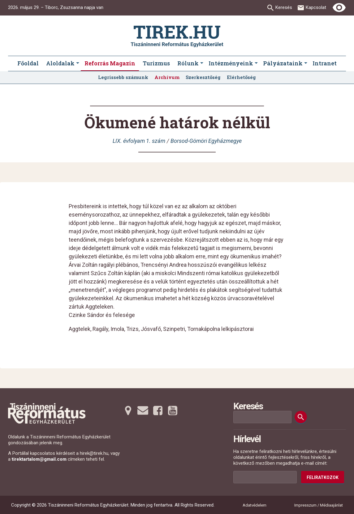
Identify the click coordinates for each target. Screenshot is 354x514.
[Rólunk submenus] (202, 63)
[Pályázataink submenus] (306, 63)
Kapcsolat (316, 7)
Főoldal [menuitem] (28, 63)
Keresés (283, 7)
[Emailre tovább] (143, 410)
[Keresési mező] (262, 417)
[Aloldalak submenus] (78, 63)
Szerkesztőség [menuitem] (203, 77)
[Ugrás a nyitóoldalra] (177, 36)
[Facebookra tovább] (157, 410)
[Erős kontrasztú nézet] (339, 7)
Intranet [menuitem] (325, 63)
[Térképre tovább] (128, 410)
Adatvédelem (254, 505)
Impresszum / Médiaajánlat (318, 505)
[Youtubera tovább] (172, 410)
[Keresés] (301, 417)
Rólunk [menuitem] (188, 63)
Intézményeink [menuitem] (231, 63)
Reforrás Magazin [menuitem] (109, 63)
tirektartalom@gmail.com (39, 459)
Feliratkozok (323, 477)
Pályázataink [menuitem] (283, 63)
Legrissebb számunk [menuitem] (123, 77)
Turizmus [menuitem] (156, 63)
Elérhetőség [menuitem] (241, 77)
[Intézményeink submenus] (256, 63)
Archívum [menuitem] (166, 77)
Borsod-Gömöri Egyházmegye (206, 141)
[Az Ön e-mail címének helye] (265, 477)
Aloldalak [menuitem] (60, 63)
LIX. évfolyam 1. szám (139, 141)
